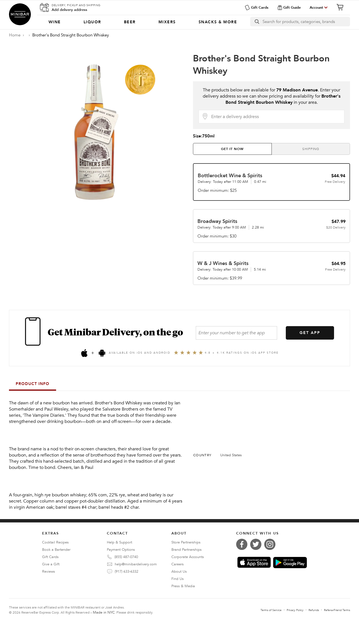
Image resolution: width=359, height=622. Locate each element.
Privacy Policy (295, 610)
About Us (179, 571)
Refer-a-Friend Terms (337, 610)
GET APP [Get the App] (310, 332)
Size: (204, 136)
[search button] (256, 21)
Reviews (48, 571)
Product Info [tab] (32, 383)
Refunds (314, 610)
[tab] (232, 149)
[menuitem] (54, 22)
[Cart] (341, 7)
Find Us (177, 578)
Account (316, 7)
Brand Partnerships (186, 549)
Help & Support (119, 542)
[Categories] (142, 22)
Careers (177, 564)
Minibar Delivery (20, 14)
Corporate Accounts (187, 556)
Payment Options (121, 549)
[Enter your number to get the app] (236, 333)
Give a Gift (50, 564)
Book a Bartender (56, 549)
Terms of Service (271, 610)
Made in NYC (104, 612)
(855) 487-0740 (126, 556)
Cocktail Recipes (55, 542)
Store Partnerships (186, 542)
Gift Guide (289, 7)
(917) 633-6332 (126, 571)
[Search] (306, 21)
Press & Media (183, 586)
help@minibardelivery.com (136, 564)
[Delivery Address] (276, 116)
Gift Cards (256, 7)
